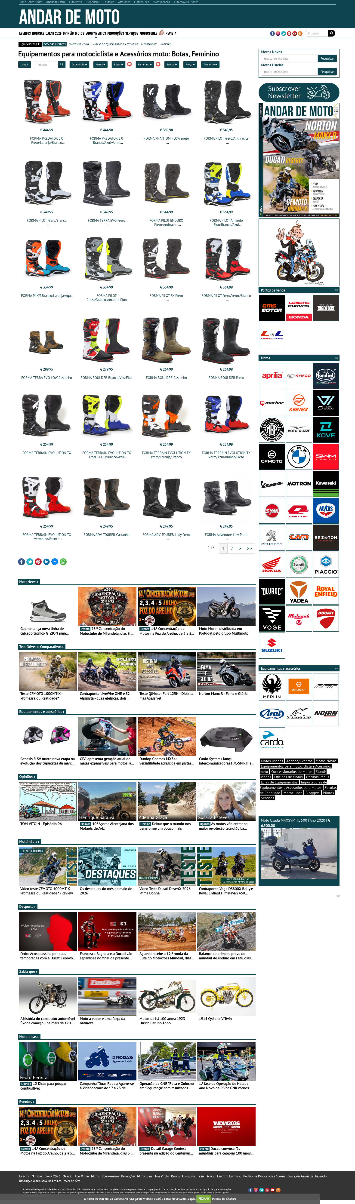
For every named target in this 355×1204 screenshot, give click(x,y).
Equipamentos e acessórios (42, 711)
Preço (190, 64)
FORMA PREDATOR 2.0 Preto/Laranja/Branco (46, 140)
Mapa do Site (72, 1181)
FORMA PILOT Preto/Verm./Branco (226, 295)
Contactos (188, 1176)
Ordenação (79, 64)
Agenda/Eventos (299, 761)
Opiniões (27, 776)
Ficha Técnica (206, 1176)
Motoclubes (148, 33)
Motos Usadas (272, 761)
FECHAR (203, 1199)
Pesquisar (327, 58)
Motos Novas (326, 761)
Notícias (38, 33)
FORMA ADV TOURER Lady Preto (166, 534)
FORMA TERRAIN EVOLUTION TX (46, 453)
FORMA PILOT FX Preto (166, 295)
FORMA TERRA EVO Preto (106, 220)
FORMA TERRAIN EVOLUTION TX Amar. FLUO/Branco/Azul (106, 455)
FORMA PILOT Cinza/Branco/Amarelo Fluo (106, 297)
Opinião (68, 33)
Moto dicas (29, 1036)
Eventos (25, 33)
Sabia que (28, 971)
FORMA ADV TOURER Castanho (107, 534)
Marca (100, 64)
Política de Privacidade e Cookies (264, 1176)
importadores (149, 44)
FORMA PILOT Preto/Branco (47, 220)
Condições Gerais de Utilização (307, 1176)
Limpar (25, 64)
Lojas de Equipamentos (279, 782)
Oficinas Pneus (317, 776)
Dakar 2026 (54, 33)
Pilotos (328, 792)
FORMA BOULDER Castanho (166, 377)
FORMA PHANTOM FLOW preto (166, 138)
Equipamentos (96, 33)
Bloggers (313, 792)
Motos (79, 33)
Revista (171, 33)
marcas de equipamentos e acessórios (115, 44)
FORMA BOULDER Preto (226, 377)
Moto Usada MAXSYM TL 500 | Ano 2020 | (299, 848)
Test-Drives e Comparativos (41, 646)
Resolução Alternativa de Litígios (40, 1181)
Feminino (145, 64)
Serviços (131, 33)
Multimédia (29, 841)
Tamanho (210, 64)
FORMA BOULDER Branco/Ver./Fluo (107, 377)
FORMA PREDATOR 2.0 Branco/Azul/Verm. (106, 140)
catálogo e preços (54, 44)
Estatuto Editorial (229, 1176)
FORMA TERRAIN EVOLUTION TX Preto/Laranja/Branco (166, 455)
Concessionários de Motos (291, 771)
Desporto (27, 906)
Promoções (115, 33)
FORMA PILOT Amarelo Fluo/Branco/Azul (226, 222)
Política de (224, 1199)
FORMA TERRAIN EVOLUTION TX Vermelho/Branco (46, 536)
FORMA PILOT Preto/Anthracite (226, 138)
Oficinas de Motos (288, 776)
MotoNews (29, 581)
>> (249, 548)
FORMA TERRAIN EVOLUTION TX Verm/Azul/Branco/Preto (226, 455)
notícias (165, 44)
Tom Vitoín (82, 1176)
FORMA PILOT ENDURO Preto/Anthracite (166, 222)
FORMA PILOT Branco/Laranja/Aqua (46, 295)
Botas (118, 64)
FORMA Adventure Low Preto (226, 534)
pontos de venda (79, 44)
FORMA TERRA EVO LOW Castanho (46, 377)
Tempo (172, 64)
